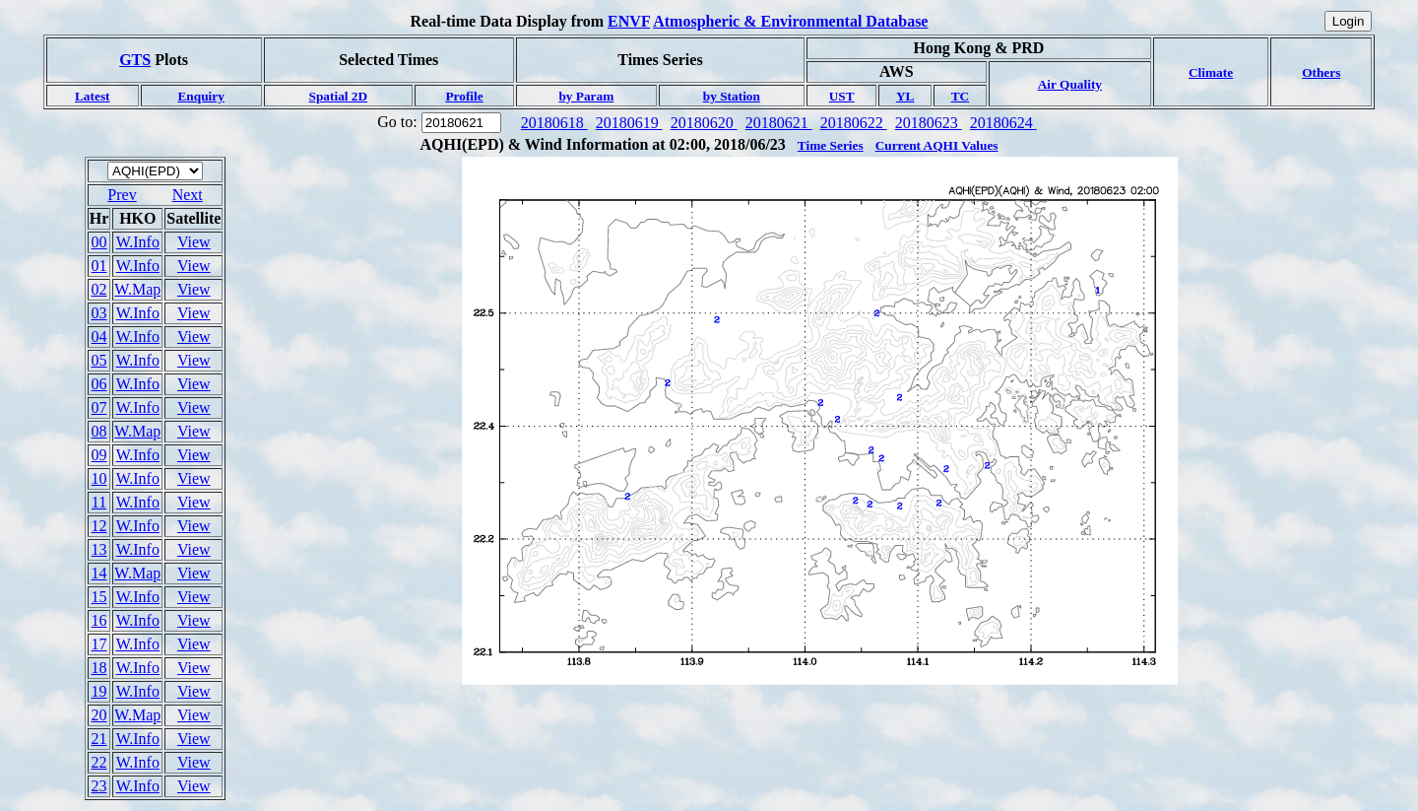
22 (99, 762)
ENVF (629, 21)
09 (99, 454)
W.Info (138, 242)
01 (99, 265)
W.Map (137, 289)
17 (99, 644)
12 (99, 525)
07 (99, 407)
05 (99, 360)
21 (99, 738)
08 (99, 431)
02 (99, 289)
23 (99, 785)
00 (99, 242)
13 (99, 549)
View (194, 242)
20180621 (778, 122)
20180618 (554, 122)
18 (99, 667)
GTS (135, 59)
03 (99, 312)
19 (99, 691)
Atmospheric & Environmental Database (790, 21)
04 (99, 336)
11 (99, 502)
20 (99, 715)
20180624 (1003, 122)
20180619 (629, 122)
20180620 (704, 122)
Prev (121, 194)
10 (99, 478)
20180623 (928, 122)
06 (99, 383)
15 (99, 596)
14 (99, 573)
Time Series (831, 145)
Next (187, 194)
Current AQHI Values (937, 145)
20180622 (853, 122)
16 (99, 620)
